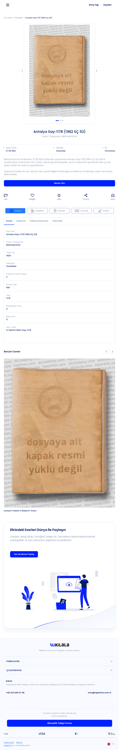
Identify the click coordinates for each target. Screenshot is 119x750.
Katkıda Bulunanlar (39, 220)
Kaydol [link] (107, 4)
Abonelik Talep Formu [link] (59, 723)
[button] (6, 197)
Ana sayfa (8, 18)
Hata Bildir (58, 220)
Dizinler (59, 210)
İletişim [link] (19, 742)
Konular (81, 210)
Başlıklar (37, 210)
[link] (59, 646)
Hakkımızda (13, 661)
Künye (9, 220)
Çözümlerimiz (14, 670)
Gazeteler (19, 18)
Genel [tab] (15, 210)
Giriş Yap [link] (94, 4)
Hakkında (21, 220)
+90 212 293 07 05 (15, 692)
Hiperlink (7, 745)
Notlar (103, 210)
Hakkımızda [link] (9, 742)
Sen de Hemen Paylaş (24, 554)
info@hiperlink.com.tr (99, 692)
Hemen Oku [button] (59, 183)
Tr (110, 744)
